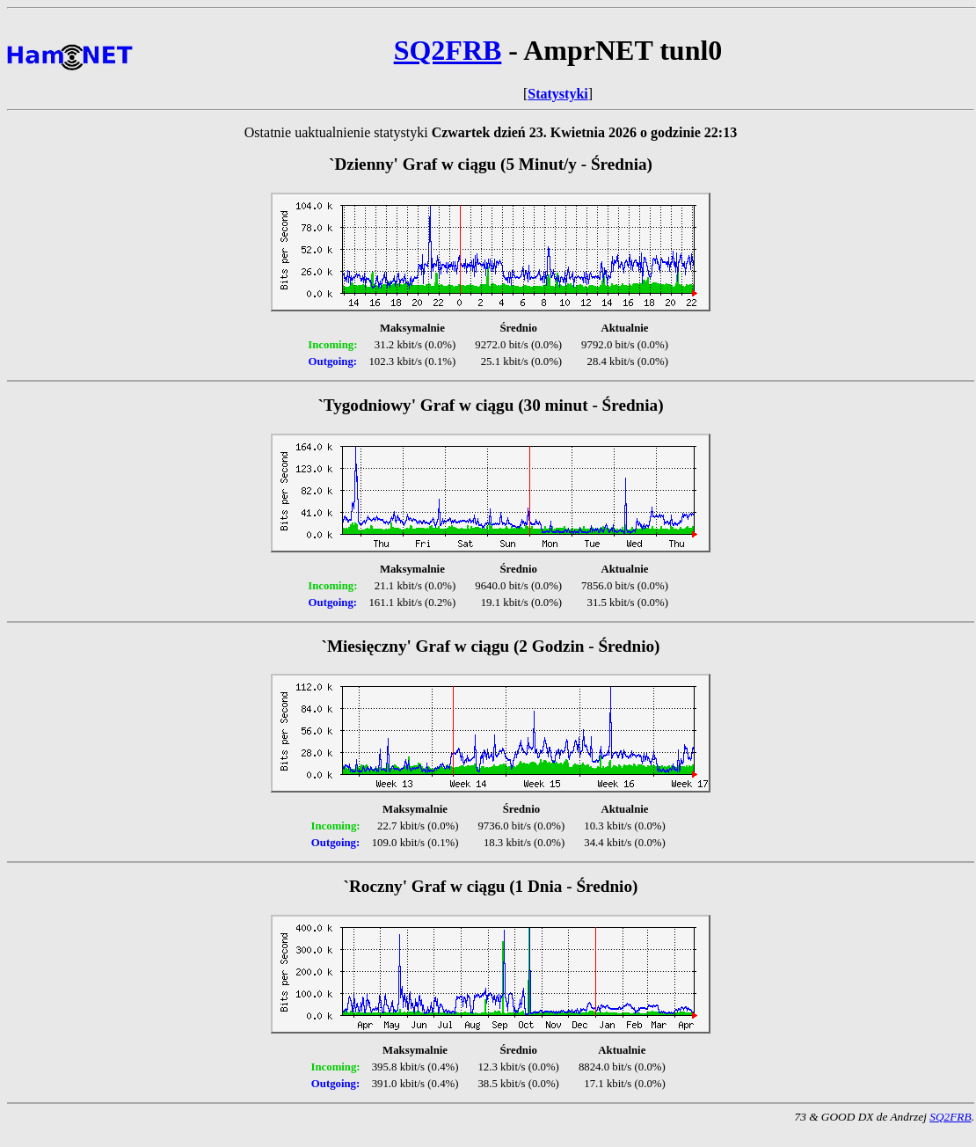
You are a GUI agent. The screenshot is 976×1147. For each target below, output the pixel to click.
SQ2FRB (448, 50)
